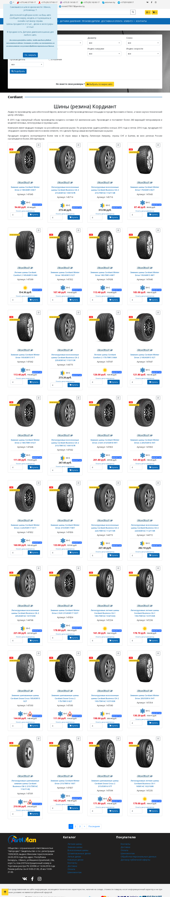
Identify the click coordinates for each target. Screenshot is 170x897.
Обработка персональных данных (138, 848)
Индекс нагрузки (95, 48)
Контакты (141, 20)
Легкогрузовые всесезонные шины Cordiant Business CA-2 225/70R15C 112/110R (105, 525)
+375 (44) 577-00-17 (27, 2)
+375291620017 (124, 2)
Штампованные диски (78, 845)
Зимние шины (75, 839)
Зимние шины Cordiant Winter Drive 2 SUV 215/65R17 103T (65, 608)
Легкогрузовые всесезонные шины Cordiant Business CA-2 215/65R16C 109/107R (65, 189)
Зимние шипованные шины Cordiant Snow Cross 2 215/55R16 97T (105, 779)
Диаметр (91, 37)
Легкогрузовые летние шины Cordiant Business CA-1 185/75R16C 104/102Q (105, 610)
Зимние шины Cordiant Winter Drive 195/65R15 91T (25, 354)
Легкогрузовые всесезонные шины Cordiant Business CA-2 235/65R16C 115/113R (65, 356)
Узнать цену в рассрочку (25, 210)
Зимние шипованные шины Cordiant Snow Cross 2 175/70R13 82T (65, 694)
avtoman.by (108, 2)
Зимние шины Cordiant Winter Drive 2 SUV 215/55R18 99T (105, 439)
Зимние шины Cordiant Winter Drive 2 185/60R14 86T (25, 187)
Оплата (71, 860)
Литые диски (74, 848)
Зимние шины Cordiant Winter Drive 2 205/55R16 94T (145, 439)
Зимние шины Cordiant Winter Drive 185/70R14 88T (105, 272)
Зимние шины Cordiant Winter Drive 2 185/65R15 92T (145, 354)
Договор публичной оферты (135, 851)
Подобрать (18, 70)
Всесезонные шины (77, 842)
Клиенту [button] (128, 20)
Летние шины (74, 836)
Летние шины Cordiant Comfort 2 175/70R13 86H (105, 354)
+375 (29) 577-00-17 (48, 2)
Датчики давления (70, 20)
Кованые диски (75, 851)
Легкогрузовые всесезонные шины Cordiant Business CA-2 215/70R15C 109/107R (65, 440)
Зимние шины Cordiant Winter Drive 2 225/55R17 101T (25, 523)
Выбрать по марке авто (99, 83)
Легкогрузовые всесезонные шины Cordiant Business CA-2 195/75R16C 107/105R (105, 694)
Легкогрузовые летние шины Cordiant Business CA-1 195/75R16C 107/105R (144, 610)
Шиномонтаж (74, 863)
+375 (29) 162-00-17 (90, 2)
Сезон (129, 37)
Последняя (93, 819)
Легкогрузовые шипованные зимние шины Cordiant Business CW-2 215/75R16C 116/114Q (25, 779)
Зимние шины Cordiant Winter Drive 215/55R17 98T (65, 523)
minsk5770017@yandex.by (72, 6)
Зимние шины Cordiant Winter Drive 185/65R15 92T (65, 272)
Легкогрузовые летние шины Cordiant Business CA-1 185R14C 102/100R (144, 779)
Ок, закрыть (30, 55)
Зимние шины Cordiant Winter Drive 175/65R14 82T (145, 187)
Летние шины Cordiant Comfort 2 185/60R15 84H (25, 272)
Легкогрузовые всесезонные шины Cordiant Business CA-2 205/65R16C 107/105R (25, 610)
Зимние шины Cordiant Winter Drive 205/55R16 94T (145, 693)
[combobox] (66, 42)
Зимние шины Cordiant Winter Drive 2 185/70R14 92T (25, 439)
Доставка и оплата (112, 20)
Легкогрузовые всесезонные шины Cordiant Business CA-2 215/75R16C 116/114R (105, 189)
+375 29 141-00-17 (69, 2)
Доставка (72, 857)
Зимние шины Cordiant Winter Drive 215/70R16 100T (65, 777)
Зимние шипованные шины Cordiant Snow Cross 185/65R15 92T (25, 694)
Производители (91, 20)
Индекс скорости (134, 48)
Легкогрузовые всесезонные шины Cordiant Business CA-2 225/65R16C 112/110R (144, 525)
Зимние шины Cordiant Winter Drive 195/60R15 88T (145, 272)
